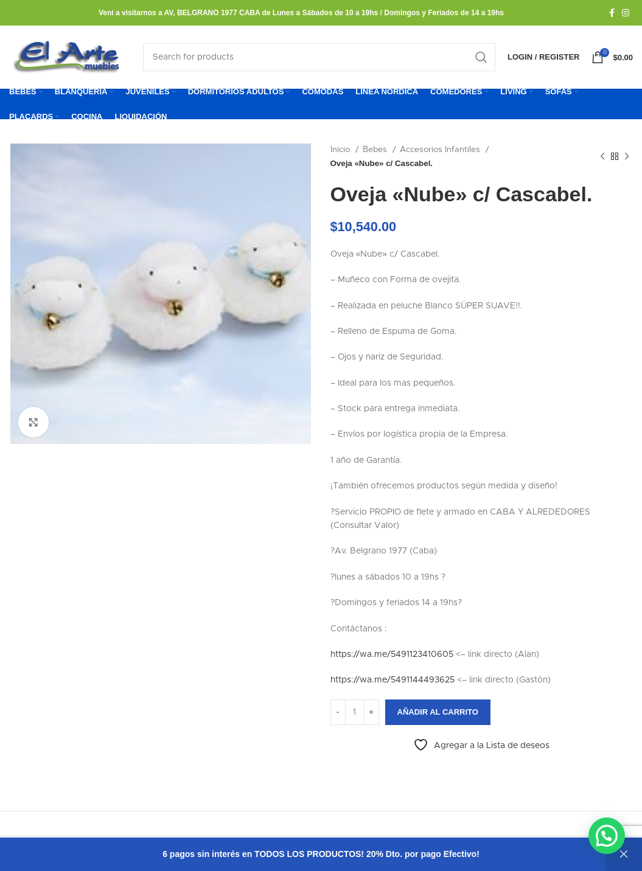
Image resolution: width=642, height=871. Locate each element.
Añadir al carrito (437, 712)
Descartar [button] (623, 854)
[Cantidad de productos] (355, 712)
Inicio (341, 150)
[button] (606, 835)
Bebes (376, 150)
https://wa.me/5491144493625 (392, 680)
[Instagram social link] (625, 13)
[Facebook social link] (611, 13)
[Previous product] (602, 157)
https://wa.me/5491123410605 (391, 655)
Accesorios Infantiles (441, 150)
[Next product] (627, 157)
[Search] (319, 57)
